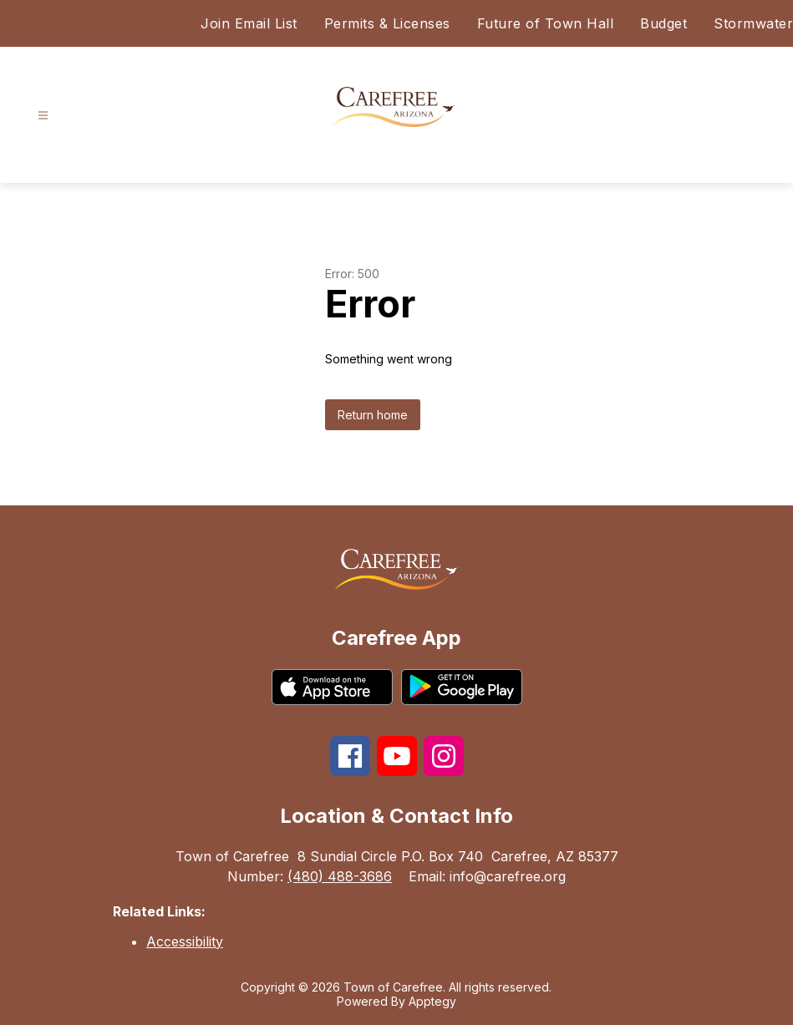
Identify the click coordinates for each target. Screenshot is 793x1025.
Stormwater (753, 23)
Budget (663, 23)
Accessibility (184, 941)
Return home (373, 415)
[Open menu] (43, 115)
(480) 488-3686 (339, 876)
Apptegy (432, 1001)
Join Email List (249, 23)
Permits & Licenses (387, 23)
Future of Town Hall (545, 23)
